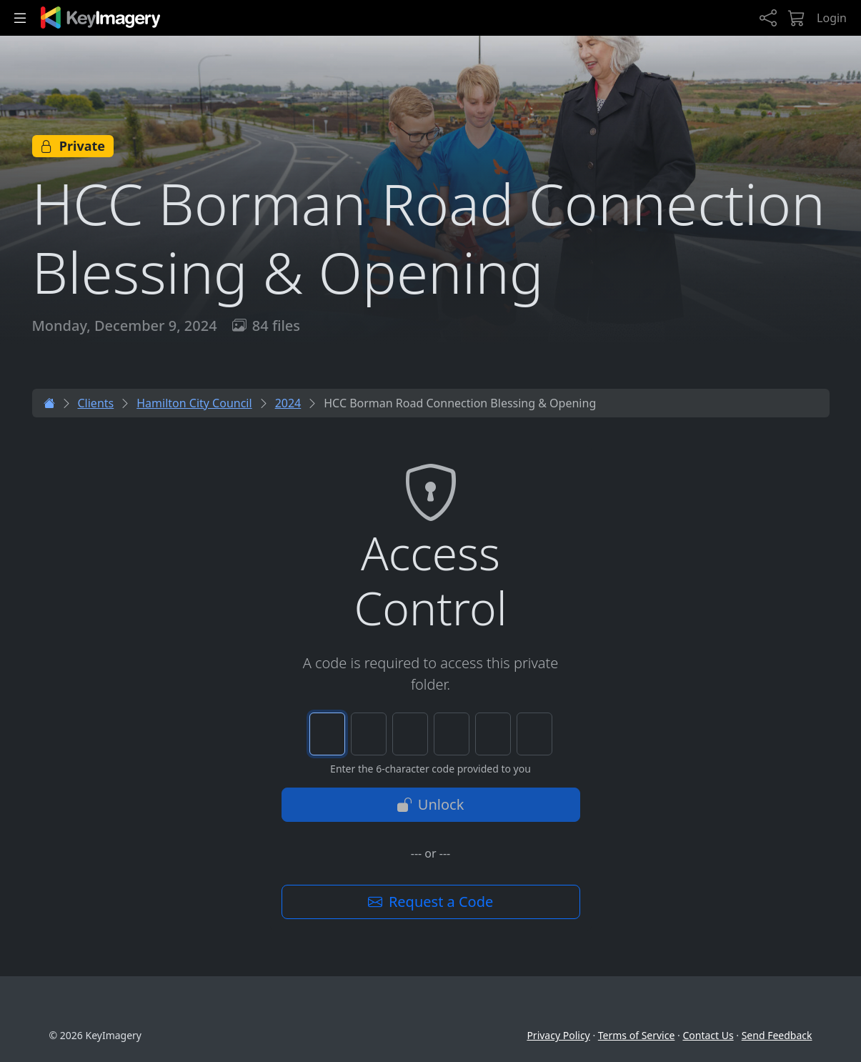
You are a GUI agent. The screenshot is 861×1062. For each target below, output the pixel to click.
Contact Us (707, 1035)
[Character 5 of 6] (493, 734)
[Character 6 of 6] (534, 734)
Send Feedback (777, 1035)
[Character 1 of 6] (327, 734)
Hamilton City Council (194, 403)
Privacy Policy (558, 1035)
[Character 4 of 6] (451, 734)
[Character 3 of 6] (410, 734)
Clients (96, 403)
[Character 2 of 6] (369, 734)
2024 (288, 403)
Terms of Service (636, 1035)
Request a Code (431, 901)
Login (832, 18)
